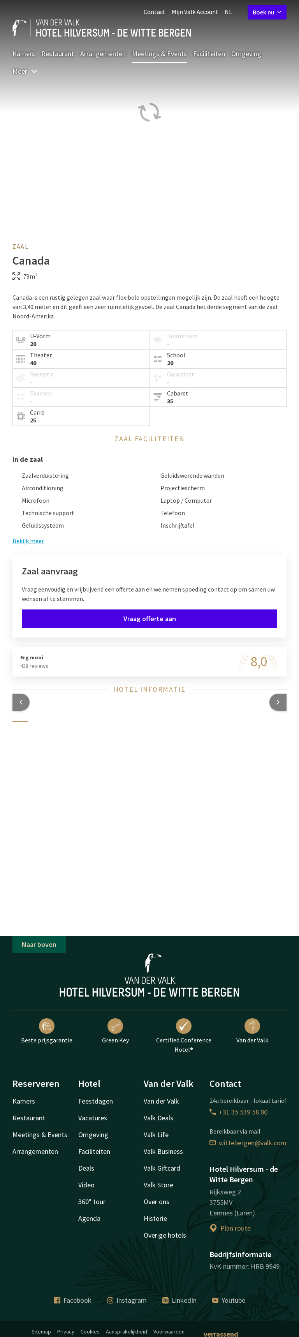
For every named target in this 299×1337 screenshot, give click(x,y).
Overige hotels (165, 1235)
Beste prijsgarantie (46, 1031)
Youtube (228, 1300)
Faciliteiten (209, 53)
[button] (21, 702)
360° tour (92, 1201)
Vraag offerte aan (149, 618)
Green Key (115, 1031)
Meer (25, 71)
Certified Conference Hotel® (183, 1035)
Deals (86, 1168)
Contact (154, 12)
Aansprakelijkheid (126, 1331)
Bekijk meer (28, 541)
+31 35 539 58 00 (238, 1111)
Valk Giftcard (162, 1168)
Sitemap (41, 1331)
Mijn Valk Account (195, 12)
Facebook (72, 1300)
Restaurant (57, 53)
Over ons (156, 1201)
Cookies (90, 1331)
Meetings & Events (159, 53)
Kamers (23, 53)
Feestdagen (95, 1101)
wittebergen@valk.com (248, 1142)
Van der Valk (252, 1031)
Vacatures (92, 1117)
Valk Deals (158, 1117)
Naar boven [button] (39, 944)
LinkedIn (179, 1300)
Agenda (89, 1218)
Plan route (230, 1228)
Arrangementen (103, 53)
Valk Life (156, 1134)
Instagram (127, 1300)
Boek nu (267, 12)
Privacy (65, 1331)
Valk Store (158, 1184)
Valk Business (163, 1151)
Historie (155, 1218)
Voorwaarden (169, 1331)
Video (86, 1184)
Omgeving (246, 53)
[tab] (20, 717)
